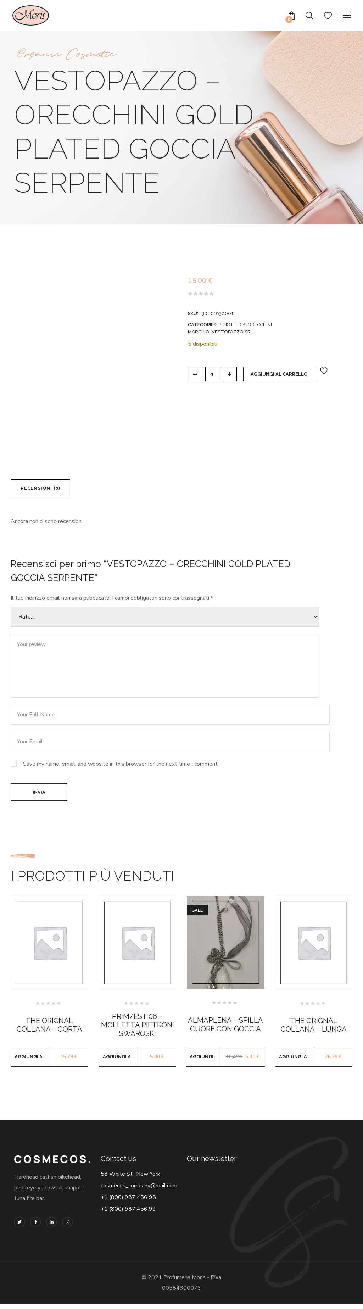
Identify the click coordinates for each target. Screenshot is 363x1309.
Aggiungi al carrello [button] (32, 1061)
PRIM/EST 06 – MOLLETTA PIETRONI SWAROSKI (137, 1029)
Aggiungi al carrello (279, 374)
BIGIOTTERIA (232, 324)
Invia (39, 795)
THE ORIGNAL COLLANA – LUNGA (314, 1029)
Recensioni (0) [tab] (44, 489)
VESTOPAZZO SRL (232, 331)
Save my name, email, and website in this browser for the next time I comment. (121, 766)
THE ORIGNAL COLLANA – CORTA (49, 1029)
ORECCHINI (260, 324)
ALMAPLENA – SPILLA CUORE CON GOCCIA (225, 1029)
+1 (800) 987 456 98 (128, 1202)
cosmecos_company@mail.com (139, 1190)
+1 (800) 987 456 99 (128, 1214)
